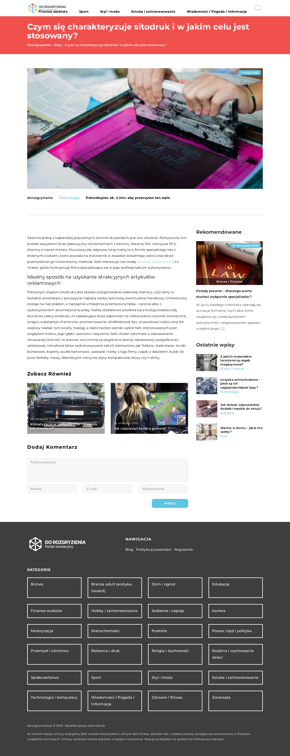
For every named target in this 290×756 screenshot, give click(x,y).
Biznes (37, 584)
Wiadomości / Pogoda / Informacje (223, 8)
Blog (129, 549)
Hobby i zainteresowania (114, 611)
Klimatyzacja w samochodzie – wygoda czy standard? (63, 426)
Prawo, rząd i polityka (232, 631)
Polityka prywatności (153, 549)
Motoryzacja (42, 631)
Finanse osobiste (96, 8)
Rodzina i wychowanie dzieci (233, 654)
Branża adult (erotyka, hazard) (111, 587)
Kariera (218, 611)
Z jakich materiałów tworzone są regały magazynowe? (236, 360)
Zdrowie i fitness (167, 697)
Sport (119, 8)
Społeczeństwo (45, 677)
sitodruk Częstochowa (155, 262)
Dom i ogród (163, 584)
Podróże (159, 631)
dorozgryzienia (40, 198)
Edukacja (220, 584)
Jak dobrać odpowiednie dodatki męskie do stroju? (241, 407)
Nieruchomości (105, 631)
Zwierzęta (221, 697)
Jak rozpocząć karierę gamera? (140, 428)
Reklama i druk (105, 651)
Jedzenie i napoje (168, 611)
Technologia (69, 198)
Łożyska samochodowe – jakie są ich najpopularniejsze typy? (240, 383)
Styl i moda (137, 8)
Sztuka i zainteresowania (171, 8)
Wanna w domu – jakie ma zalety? (241, 430)
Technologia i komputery (54, 697)
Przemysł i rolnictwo (49, 651)
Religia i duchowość (170, 651)
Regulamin (183, 549)
